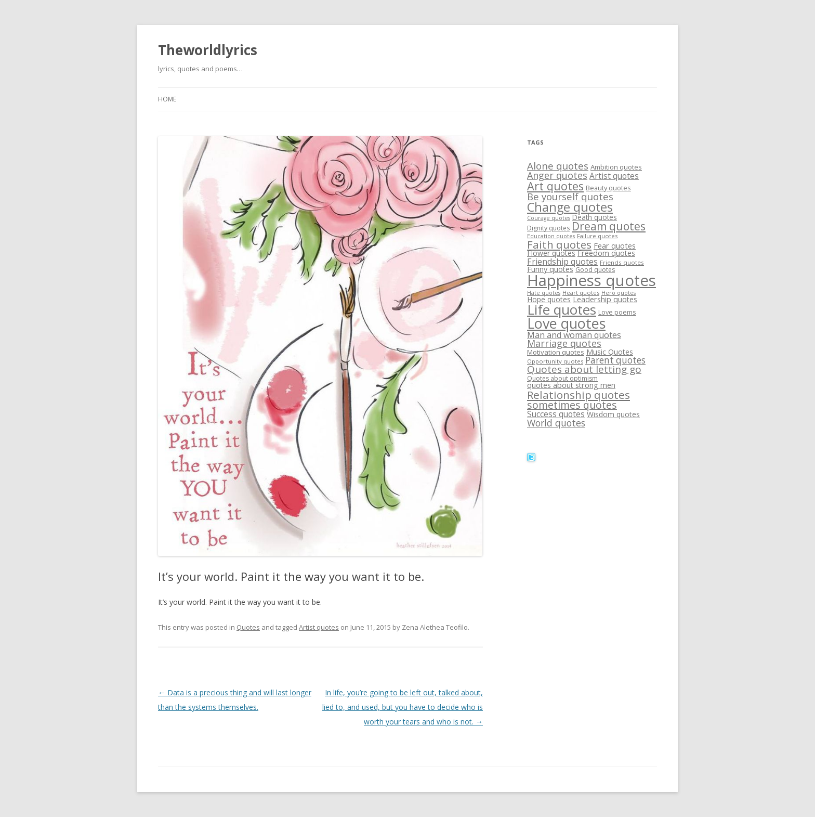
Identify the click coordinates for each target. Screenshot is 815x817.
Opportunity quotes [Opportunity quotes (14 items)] (555, 361)
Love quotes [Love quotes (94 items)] (566, 323)
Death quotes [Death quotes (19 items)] (594, 217)
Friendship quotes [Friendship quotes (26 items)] (562, 261)
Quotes (248, 627)
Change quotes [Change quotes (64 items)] (570, 207)
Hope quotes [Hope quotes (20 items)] (549, 299)
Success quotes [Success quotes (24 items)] (556, 414)
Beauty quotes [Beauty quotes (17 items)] (608, 187)
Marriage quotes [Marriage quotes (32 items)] (564, 343)
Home (167, 99)
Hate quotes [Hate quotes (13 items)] (543, 292)
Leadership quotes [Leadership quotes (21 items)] (605, 299)
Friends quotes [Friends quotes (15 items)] (622, 262)
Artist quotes (319, 627)
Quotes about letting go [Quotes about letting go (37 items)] (584, 369)
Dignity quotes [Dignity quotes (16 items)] (548, 228)
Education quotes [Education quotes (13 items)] (551, 236)
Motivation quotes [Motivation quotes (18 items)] (555, 352)
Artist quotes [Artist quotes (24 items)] (614, 175)
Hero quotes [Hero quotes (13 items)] (618, 292)
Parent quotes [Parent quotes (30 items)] (615, 360)
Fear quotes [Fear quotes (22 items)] (615, 245)
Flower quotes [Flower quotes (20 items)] (551, 253)
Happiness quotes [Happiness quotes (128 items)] (591, 280)
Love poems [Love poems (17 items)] (617, 312)
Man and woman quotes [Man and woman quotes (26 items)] (574, 335)
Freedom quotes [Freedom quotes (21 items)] (606, 253)
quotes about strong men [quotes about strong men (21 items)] (571, 385)
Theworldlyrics (207, 50)
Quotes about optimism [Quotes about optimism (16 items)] (562, 378)
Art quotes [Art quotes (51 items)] (555, 185)
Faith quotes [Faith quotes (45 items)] (559, 244)
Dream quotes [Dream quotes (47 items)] (609, 226)
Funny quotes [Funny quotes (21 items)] (550, 269)
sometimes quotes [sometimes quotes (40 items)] (572, 405)
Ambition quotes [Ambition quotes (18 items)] (616, 167)
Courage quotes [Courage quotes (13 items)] (548, 218)
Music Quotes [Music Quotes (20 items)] (609, 352)
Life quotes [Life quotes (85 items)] (561, 309)
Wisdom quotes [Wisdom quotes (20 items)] (613, 414)
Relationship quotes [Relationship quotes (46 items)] (578, 394)
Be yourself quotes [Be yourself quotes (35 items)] (570, 196)
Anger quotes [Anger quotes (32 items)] (557, 175)
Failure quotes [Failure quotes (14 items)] (597, 236)
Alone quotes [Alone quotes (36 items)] (557, 166)
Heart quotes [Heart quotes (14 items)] (580, 292)
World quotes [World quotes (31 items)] (556, 423)
